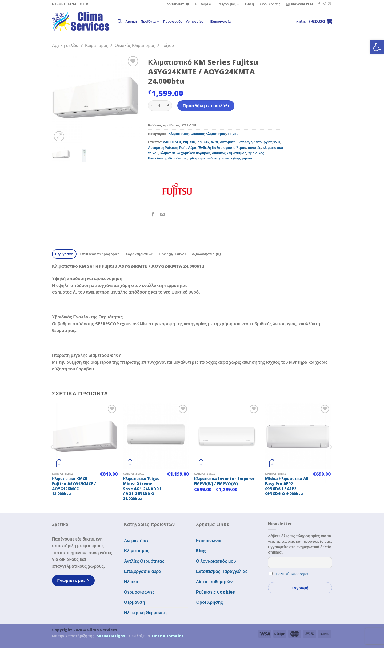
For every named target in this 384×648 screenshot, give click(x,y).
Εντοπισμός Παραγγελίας (221, 571)
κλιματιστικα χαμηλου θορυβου (185, 152)
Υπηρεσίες (196, 21)
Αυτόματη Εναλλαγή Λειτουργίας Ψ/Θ (250, 141)
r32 (206, 141)
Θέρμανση (134, 602)
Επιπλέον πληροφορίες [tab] (99, 254)
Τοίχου (168, 45)
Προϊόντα (150, 21)
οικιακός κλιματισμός (229, 152)
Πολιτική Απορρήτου (292, 573)
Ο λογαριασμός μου (216, 561)
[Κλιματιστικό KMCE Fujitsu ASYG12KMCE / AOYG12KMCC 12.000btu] (85, 436)
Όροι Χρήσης (270, 4)
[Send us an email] (329, 4)
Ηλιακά (131, 582)
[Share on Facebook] (153, 214)
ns (199, 141)
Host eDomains (168, 635)
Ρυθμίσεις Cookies (215, 592)
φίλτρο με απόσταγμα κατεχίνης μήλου (220, 158)
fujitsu (189, 141)
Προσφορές (172, 21)
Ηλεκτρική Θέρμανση (145, 612)
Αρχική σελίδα (65, 45)
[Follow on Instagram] (324, 4)
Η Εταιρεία (203, 4)
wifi (214, 141)
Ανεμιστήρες (136, 540)
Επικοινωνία (220, 21)
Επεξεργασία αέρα (142, 571)
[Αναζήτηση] (120, 21)
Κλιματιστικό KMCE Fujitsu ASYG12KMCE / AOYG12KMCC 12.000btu (74, 486)
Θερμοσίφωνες (139, 592)
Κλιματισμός (96, 45)
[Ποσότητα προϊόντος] (159, 105)
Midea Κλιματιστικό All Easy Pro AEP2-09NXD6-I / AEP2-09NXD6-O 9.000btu (287, 486)
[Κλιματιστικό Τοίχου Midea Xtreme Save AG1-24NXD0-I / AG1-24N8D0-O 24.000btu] (156, 436)
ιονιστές (254, 147)
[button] (377, 47)
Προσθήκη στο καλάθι (206, 106)
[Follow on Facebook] (319, 4)
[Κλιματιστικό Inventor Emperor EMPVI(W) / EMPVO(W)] (227, 436)
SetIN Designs (111, 635)
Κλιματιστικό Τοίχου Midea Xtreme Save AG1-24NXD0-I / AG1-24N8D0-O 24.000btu (142, 488)
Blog (249, 4)
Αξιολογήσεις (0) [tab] (206, 254)
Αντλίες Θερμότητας (144, 561)
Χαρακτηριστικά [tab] (139, 254)
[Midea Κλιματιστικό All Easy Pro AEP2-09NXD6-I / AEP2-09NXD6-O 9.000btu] (298, 436)
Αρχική (131, 21)
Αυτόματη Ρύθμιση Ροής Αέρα (172, 147)
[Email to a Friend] (162, 214)
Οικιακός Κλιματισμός (135, 45)
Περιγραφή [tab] (64, 254)
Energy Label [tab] (172, 254)
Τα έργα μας (228, 4)
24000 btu (172, 141)
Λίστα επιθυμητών (214, 582)
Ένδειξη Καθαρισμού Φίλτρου (222, 147)
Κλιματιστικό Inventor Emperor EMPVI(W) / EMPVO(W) (224, 481)
